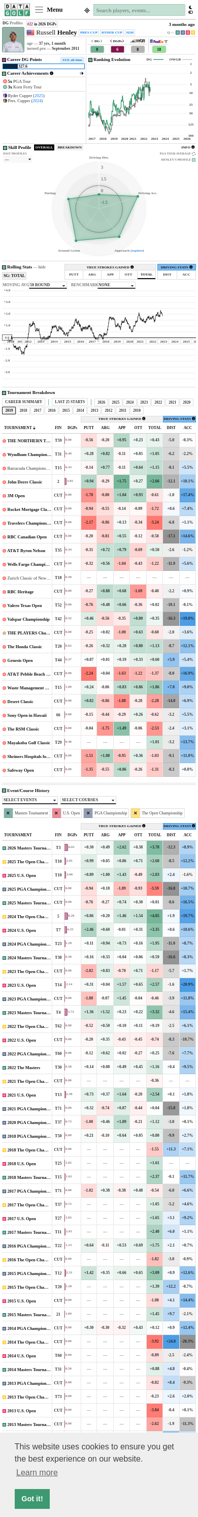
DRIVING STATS (177, 267)
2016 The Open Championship (36, 1259)
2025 (39, 95)
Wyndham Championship (30, 454)
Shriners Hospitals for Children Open (42, 756)
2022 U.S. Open (22, 1040)
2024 (36, 100)
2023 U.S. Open (22, 985)
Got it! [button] (32, 1499)
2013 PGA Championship (31, 1383)
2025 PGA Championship (31, 889)
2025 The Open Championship (36, 861)
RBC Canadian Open (27, 536)
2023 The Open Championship (36, 971)
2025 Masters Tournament (32, 902)
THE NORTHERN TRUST (32, 440)
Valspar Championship (28, 619)
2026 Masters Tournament (32, 848)
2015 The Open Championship (36, 1287)
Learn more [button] (37, 1472)
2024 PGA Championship (31, 944)
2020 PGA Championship (31, 1122)
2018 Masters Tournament (32, 1177)
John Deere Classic (25, 481)
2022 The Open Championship (36, 1026)
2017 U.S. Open (22, 1218)
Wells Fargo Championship (32, 564)
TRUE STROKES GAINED (110, 267)
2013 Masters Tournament (32, 1424)
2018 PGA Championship (31, 1136)
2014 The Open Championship (36, 1342)
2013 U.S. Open (22, 1410)
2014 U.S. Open (22, 1355)
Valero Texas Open (24, 605)
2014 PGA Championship (31, 1328)
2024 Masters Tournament (32, 957)
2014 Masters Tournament (32, 1369)
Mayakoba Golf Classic (29, 742)
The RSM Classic (23, 729)
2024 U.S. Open (22, 930)
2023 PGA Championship (31, 999)
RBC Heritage (21, 591)
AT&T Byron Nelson (26, 550)
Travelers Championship (30, 523)
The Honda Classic (24, 646)
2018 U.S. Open (22, 1163)
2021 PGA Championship (31, 1108)
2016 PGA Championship (31, 1246)
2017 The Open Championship (36, 1204)
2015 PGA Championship (31, 1273)
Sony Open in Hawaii (27, 715)
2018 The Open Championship (36, 1149)
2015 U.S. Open (22, 1300)
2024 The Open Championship (36, 916)
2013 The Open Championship (36, 1397)
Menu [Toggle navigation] (48, 10)
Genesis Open (20, 660)
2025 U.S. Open (22, 875)
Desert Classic (21, 701)
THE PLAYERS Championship (36, 632)
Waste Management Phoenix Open (39, 687)
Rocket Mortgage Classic (31, 509)
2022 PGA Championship (31, 1053)
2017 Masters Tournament (32, 1232)
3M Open (16, 495)
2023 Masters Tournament (32, 1012)
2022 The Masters (24, 1067)
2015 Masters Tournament (32, 1314)
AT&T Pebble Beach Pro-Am (34, 674)
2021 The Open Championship (36, 1081)
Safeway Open (21, 770)
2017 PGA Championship (31, 1191)
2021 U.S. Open (22, 1095)
